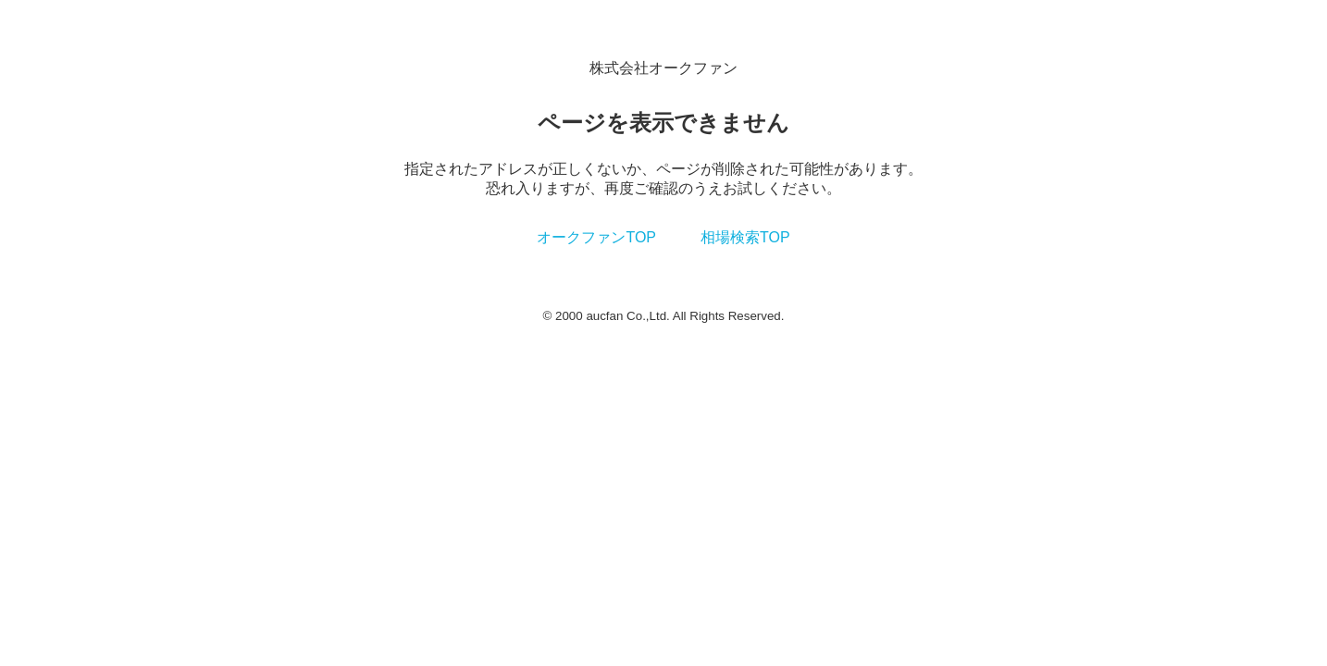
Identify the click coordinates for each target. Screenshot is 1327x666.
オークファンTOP (596, 237)
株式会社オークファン (663, 68)
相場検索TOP (745, 237)
